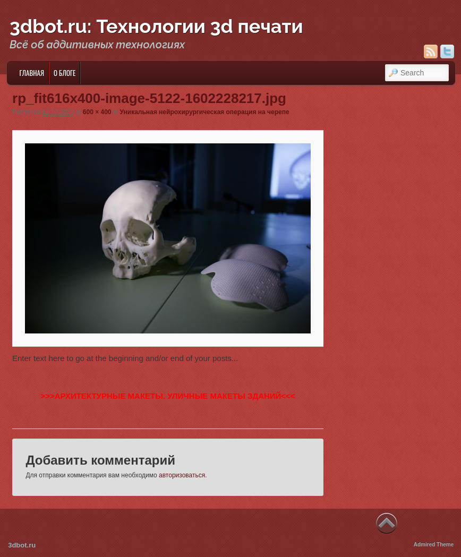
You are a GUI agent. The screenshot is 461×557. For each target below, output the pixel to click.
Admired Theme (434, 544)
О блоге (64, 72)
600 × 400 (97, 112)
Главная (31, 72)
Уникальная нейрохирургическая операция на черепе (204, 112)
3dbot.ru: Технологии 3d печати (156, 26)
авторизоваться (182, 475)
